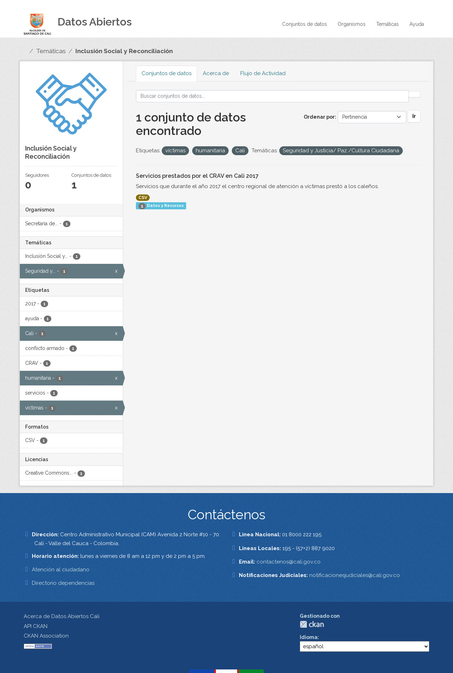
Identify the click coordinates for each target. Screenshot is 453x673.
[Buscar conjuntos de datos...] (272, 96)
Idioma (308, 637)
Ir (414, 116)
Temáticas (387, 24)
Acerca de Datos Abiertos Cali (61, 616)
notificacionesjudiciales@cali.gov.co (354, 575)
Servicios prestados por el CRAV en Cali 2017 (197, 176)
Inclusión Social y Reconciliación (124, 51)
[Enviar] (414, 94)
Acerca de (216, 73)
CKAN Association (46, 636)
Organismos (352, 24)
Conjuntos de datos (304, 24)
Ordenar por (319, 117)
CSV (142, 197)
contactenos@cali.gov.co (289, 562)
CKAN (312, 624)
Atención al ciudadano (61, 569)
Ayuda (416, 24)
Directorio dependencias (63, 583)
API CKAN (35, 626)
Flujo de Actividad (263, 73)
